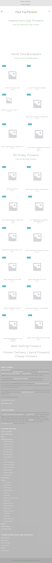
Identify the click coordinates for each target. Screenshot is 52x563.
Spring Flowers (8, 475)
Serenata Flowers (8, 521)
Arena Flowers (30, 414)
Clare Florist (7, 513)
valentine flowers (5, 373)
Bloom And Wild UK (9, 505)
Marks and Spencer (19, 414)
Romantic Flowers (8, 444)
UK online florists (18, 371)
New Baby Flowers (8, 454)
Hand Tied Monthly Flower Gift (13, 147)
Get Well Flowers (8, 449)
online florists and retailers (20, 378)
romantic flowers (15, 373)
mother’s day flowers (43, 371)
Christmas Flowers (9, 446)
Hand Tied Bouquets (7, 434)
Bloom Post (7, 516)
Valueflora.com (8, 487)
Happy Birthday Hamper (12, 308)
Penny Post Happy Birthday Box (38, 338)
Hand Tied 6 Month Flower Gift (37, 117)
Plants (3, 436)
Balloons (3, 523)
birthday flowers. (27, 373)
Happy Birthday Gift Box (12, 279)
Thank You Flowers (9, 462)
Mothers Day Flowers (9, 467)
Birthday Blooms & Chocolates (37, 189)
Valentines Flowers (9, 441)
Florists (3, 480)
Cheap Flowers (5, 477)
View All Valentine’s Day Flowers (26, 25)
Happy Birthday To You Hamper (37, 308)
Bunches (5, 414)
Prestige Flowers (8, 490)
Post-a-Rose (7, 482)
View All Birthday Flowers (26, 159)
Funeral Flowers (8, 470)
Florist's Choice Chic (12, 87)
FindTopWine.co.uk (6, 403)
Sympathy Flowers (8, 472)
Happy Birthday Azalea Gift (12, 249)
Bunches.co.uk (7, 508)
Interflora (10, 414)
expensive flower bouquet (42, 383)
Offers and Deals (5, 542)
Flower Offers (5, 540)
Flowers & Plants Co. (9, 510)
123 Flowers (7, 495)
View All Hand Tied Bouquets (26, 58)
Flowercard (7, 500)
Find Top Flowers (6, 370)
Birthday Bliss (12, 189)
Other (5, 459)
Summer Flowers (8, 457)
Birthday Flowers (8, 451)
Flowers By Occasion (7, 439)
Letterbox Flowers (6, 529)
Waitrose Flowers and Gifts (11, 498)
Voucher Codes (5, 545)
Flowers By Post (5, 526)
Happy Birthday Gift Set (37, 279)
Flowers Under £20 (6, 431)
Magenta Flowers (8, 503)
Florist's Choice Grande (37, 87)
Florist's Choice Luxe (12, 116)
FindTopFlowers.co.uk (28, 392)
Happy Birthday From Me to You (37, 251)
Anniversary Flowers (9, 464)
